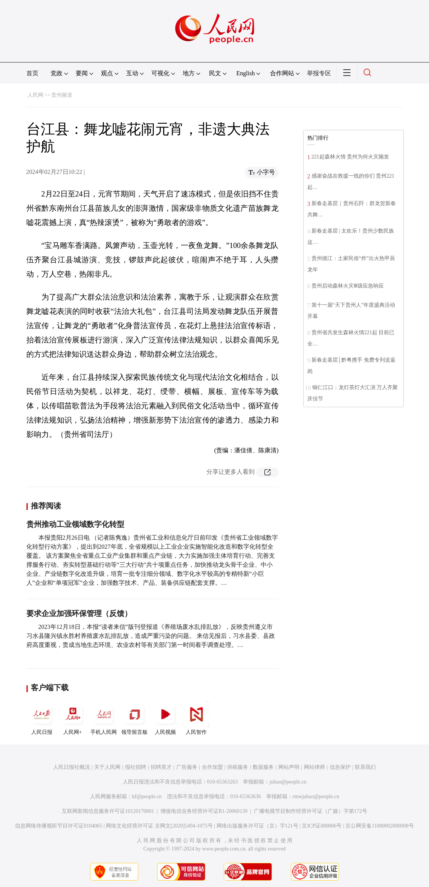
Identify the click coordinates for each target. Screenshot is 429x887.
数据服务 (263, 767)
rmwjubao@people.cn (316, 796)
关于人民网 (107, 767)
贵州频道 (61, 95)
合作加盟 (212, 767)
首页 (32, 73)
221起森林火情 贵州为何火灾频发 (350, 157)
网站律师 (314, 767)
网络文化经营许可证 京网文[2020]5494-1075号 (159, 826)
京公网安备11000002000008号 (379, 826)
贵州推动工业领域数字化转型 (75, 524)
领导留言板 (134, 718)
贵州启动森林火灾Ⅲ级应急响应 (347, 286)
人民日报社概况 (71, 767)
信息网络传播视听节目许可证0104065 (58, 826)
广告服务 (186, 767)
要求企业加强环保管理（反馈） (79, 613)
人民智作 (196, 718)
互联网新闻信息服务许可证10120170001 (108, 811)
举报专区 (319, 73)
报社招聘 (135, 767)
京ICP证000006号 (322, 826)
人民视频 (165, 718)
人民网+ (73, 718)
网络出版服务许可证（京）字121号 (257, 826)
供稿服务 (237, 767)
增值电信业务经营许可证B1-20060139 (203, 811)
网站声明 (288, 767)
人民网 (35, 95)
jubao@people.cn (287, 782)
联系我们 (365, 767)
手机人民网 (103, 718)
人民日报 (42, 718)
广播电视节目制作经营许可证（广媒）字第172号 (310, 811)
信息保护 (340, 767)
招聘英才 (161, 767)
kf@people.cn (147, 796)
